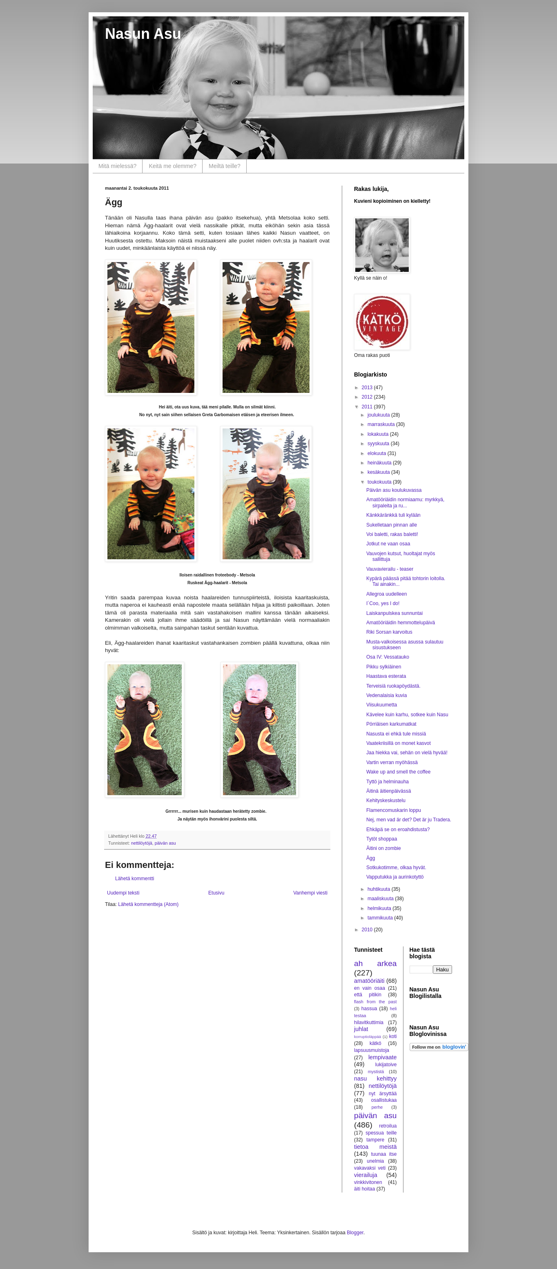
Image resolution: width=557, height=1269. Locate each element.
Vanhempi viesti (310, 893)
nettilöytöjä (141, 843)
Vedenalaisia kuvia (386, 695)
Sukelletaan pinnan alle (391, 525)
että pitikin (367, 995)
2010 (368, 930)
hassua (369, 1008)
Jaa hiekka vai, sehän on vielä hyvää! (407, 753)
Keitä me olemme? (172, 166)
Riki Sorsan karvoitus (389, 632)
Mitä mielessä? (117, 166)
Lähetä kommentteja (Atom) (148, 904)
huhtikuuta (380, 889)
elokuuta (378, 453)
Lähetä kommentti (134, 878)
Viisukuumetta (381, 705)
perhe (377, 1107)
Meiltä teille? (225, 166)
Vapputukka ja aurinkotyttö (395, 877)
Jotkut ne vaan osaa (388, 544)
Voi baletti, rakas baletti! (392, 534)
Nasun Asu (143, 33)
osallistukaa (384, 1100)
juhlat (361, 1029)
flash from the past (375, 1001)
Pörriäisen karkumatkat (391, 724)
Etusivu (216, 893)
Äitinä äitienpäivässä (388, 791)
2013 (368, 387)
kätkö (375, 1043)
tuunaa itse (384, 1154)
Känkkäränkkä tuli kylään (393, 515)
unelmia (375, 1161)
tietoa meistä (375, 1146)
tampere (375, 1140)
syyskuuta (379, 443)
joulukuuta (379, 415)
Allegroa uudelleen (386, 594)
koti (393, 1036)
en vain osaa (369, 988)
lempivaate (382, 1057)
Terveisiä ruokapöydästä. (393, 686)
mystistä (376, 1071)
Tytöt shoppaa (381, 839)
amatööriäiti (369, 981)
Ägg (370, 858)
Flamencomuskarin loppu (393, 810)
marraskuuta (382, 424)
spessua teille (381, 1133)
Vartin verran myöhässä (392, 762)
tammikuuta (381, 918)
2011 (368, 407)
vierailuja (365, 1175)
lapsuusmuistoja (371, 1050)
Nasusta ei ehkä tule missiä (396, 734)
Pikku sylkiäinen (383, 667)
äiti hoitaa (364, 1189)
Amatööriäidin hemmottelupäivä (400, 623)
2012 (368, 397)
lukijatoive (386, 1064)
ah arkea (375, 963)
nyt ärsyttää (383, 1093)
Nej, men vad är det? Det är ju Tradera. (408, 820)
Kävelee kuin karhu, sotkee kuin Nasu (407, 714)
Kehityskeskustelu (385, 800)
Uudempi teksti (123, 893)
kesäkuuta (379, 472)
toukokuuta (380, 482)
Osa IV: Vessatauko (387, 657)
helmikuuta (380, 908)
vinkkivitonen (368, 1182)
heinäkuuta (380, 463)
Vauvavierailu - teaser (389, 569)
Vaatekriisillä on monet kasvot (398, 743)
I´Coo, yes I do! (382, 603)
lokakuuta (379, 434)
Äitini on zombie (383, 848)
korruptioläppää (367, 1036)
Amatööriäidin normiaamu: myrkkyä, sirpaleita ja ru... (405, 502)
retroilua (388, 1126)
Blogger (355, 1232)
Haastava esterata (386, 676)
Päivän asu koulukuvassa (393, 490)
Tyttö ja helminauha (387, 782)
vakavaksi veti (369, 1168)
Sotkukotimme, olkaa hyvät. (396, 867)
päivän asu (165, 843)
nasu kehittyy (375, 1078)
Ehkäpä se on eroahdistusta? (398, 829)
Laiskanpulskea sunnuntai (394, 613)
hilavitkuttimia (368, 1022)
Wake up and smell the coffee (398, 772)
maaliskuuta (381, 898)
